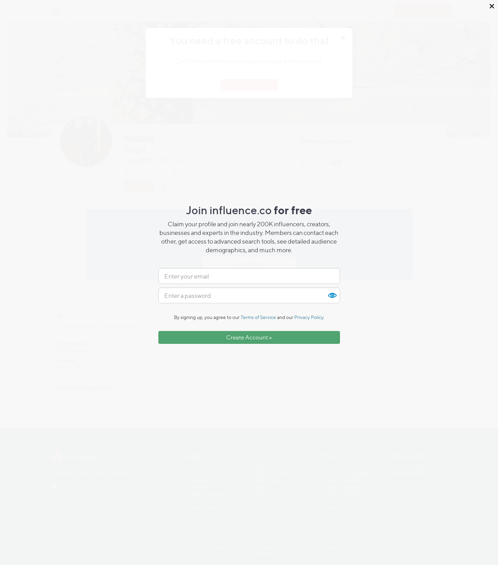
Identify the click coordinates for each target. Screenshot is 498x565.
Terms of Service (258, 317)
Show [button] (332, 295)
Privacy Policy (308, 317)
